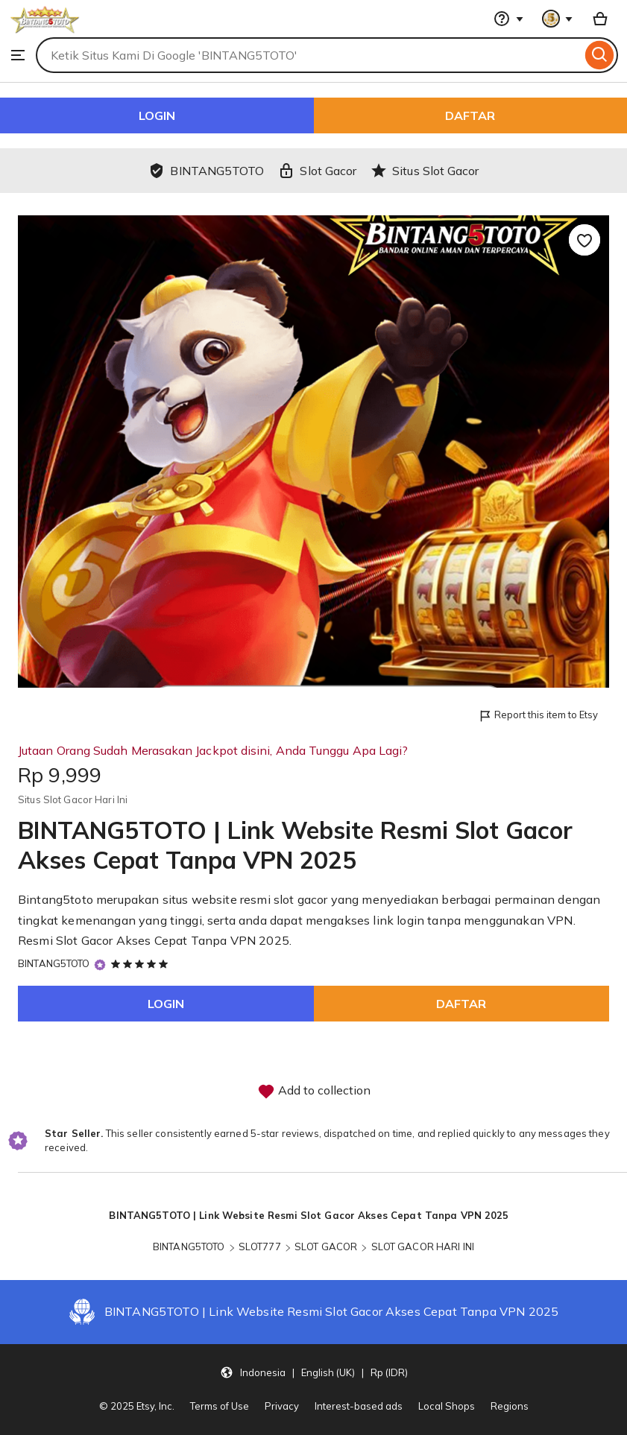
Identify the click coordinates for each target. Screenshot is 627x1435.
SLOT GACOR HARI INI (422, 1246)
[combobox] (309, 55)
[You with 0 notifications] (557, 19)
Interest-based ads (359, 1406)
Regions (510, 1406)
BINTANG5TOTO (54, 963)
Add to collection (314, 1091)
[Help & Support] (508, 19)
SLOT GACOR (325, 1246)
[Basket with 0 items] (600, 19)
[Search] (600, 55)
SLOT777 (260, 1246)
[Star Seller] (100, 964)
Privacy (282, 1406)
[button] (314, 1372)
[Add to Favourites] (584, 240)
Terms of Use (219, 1406)
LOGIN (157, 115)
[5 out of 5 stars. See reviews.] (141, 963)
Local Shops (446, 1406)
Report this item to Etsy (538, 716)
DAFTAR (470, 115)
